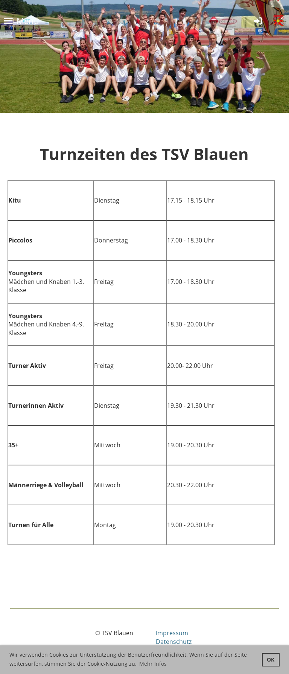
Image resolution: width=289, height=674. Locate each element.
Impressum (172, 633)
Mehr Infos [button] (153, 663)
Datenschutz (174, 641)
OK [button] (270, 659)
